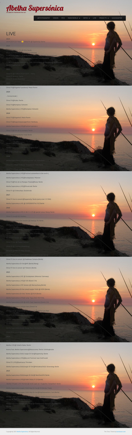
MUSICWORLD (73, 18)
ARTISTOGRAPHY (43, 18)
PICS (63, 18)
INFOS (85, 18)
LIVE (94, 18)
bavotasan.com (121, 432)
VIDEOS (55, 18)
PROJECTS (103, 18)
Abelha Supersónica (34, 7)
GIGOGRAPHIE (117, 18)
